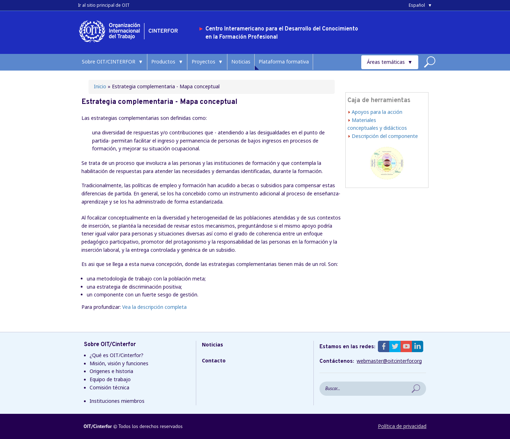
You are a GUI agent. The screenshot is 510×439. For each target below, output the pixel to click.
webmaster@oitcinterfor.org (389, 361)
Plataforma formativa (284, 61)
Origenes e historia (111, 371)
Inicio (100, 86)
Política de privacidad (402, 426)
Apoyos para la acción (377, 112)
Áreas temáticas (386, 62)
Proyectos (203, 61)
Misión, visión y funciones (119, 363)
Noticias (240, 61)
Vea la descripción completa (154, 307)
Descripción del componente (385, 136)
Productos (163, 61)
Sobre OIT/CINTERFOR (108, 61)
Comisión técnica (109, 387)
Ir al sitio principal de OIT (104, 5)
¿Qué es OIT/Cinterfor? (116, 355)
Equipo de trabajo (110, 379)
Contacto (214, 360)
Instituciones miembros (117, 401)
